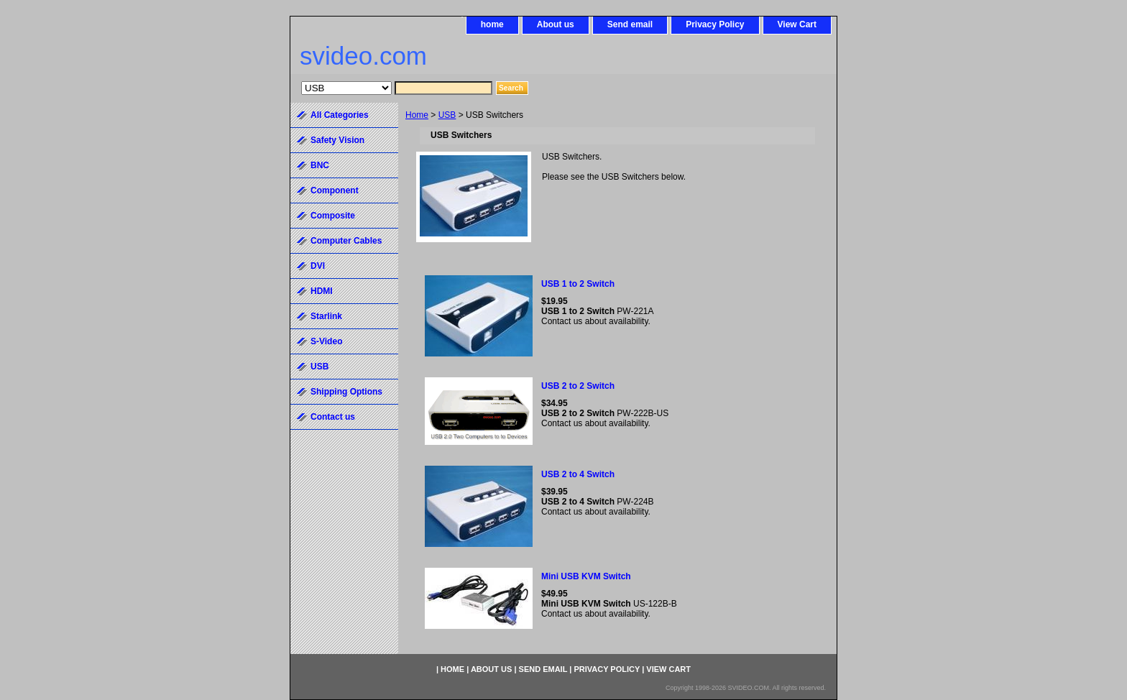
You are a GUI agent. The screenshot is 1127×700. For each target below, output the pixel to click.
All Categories (339, 115)
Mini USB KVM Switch (586, 576)
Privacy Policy (715, 24)
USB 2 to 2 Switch (578, 386)
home (492, 24)
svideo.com (363, 56)
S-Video (326, 341)
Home (416, 115)
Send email (630, 24)
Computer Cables (346, 241)
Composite (332, 216)
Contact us (332, 417)
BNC (319, 165)
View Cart (797, 24)
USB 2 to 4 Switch (578, 474)
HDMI (321, 291)
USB (447, 115)
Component (334, 190)
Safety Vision (337, 140)
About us (555, 24)
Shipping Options (346, 392)
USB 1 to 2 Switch (578, 284)
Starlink (326, 316)
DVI (317, 266)
